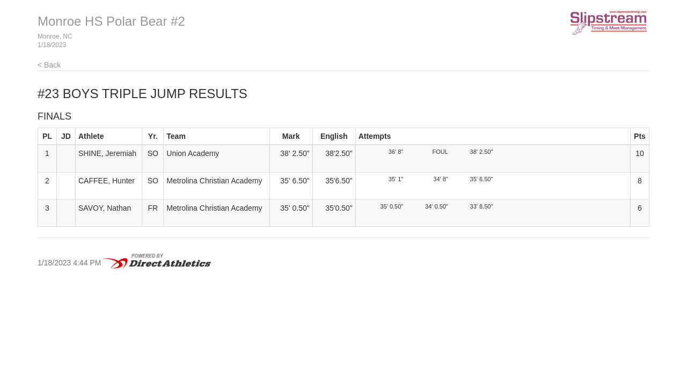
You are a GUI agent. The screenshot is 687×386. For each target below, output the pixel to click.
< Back (49, 65)
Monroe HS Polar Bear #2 (111, 21)
